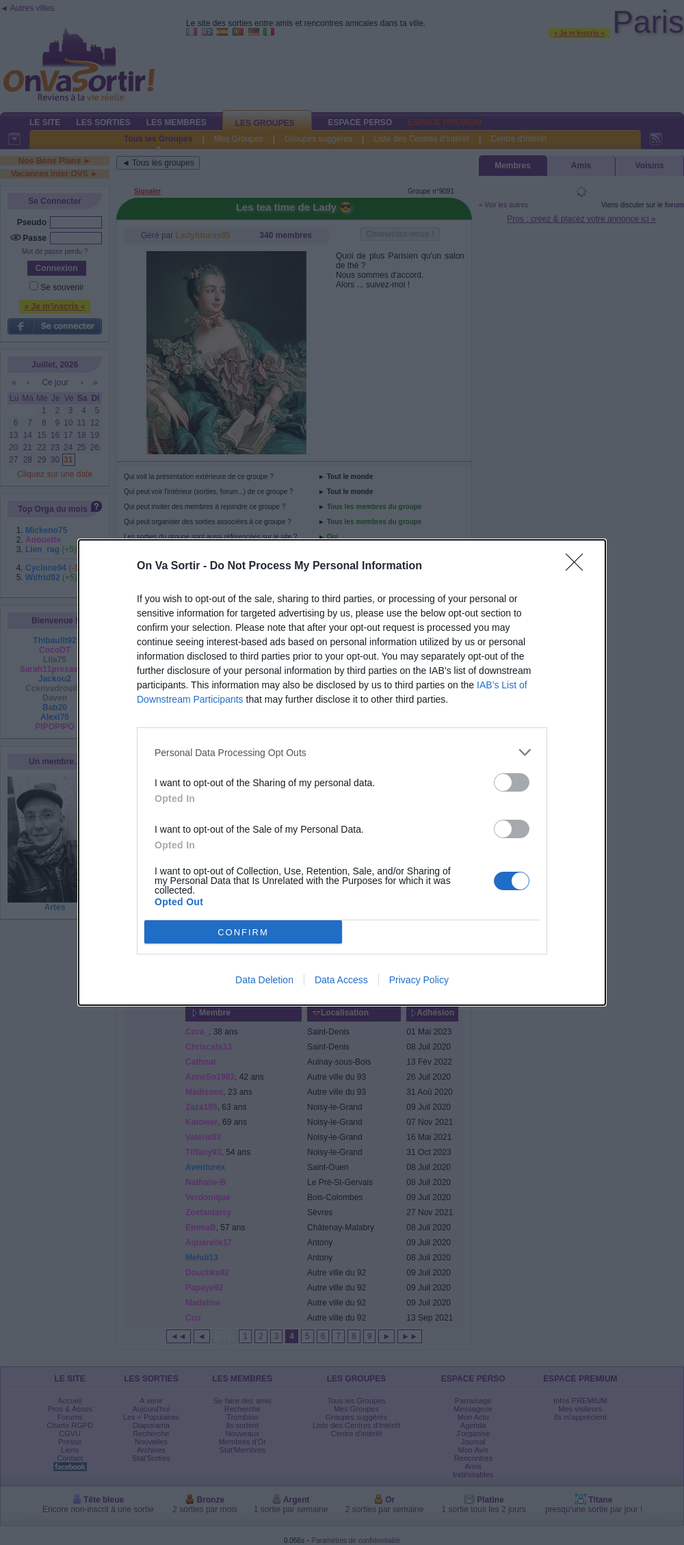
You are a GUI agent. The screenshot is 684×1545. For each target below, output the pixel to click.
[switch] (511, 782)
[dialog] (342, 772)
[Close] (579, 567)
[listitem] (342, 752)
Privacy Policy (419, 979)
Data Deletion (264, 979)
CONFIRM (243, 931)
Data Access (341, 979)
